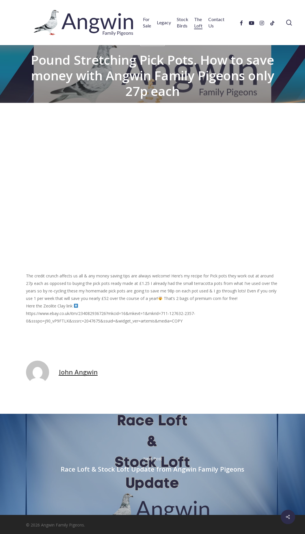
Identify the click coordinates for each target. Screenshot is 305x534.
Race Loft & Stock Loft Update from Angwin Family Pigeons (152, 464)
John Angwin (78, 372)
